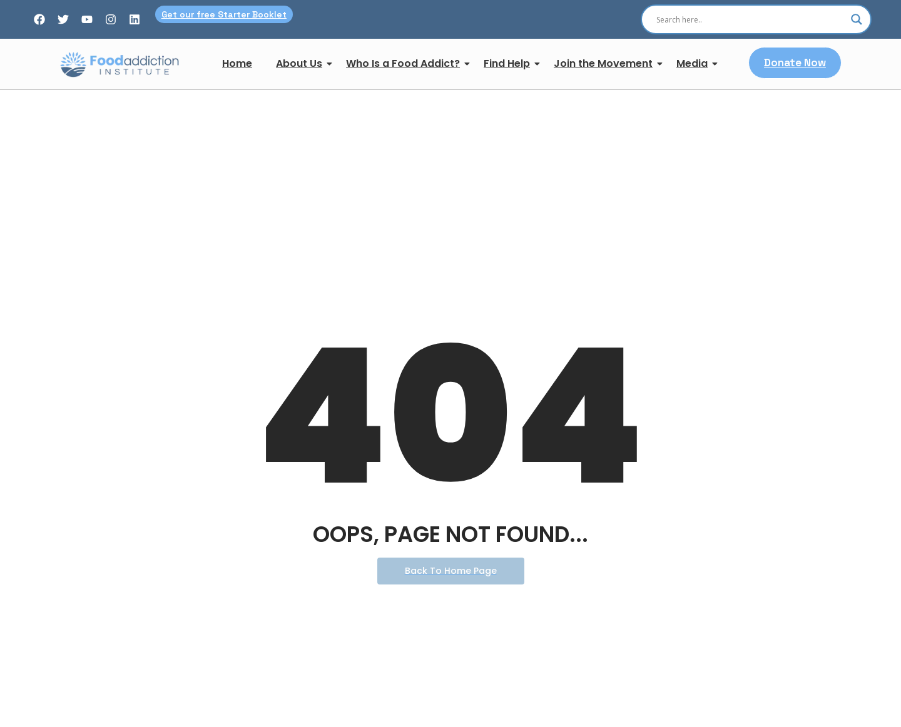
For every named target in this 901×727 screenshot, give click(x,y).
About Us (301, 63)
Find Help (509, 63)
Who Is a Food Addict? (405, 63)
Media (694, 63)
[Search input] (750, 19)
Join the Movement (606, 63)
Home (237, 63)
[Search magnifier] (856, 19)
